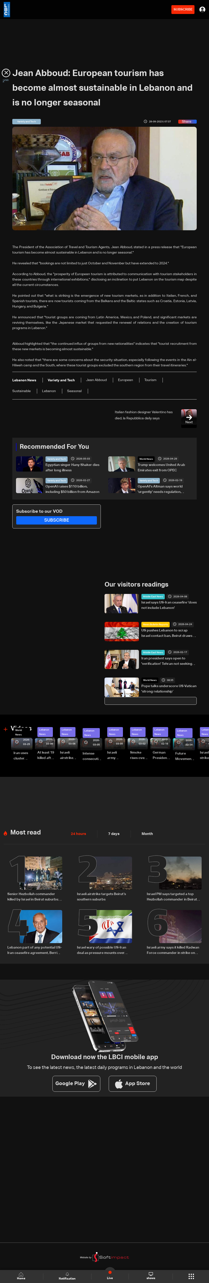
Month (145, 833)
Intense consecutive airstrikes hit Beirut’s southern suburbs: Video (92, 756)
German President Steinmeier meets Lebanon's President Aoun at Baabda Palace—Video (161, 755)
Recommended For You (54, 447)
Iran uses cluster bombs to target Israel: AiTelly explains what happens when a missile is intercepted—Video (23, 756)
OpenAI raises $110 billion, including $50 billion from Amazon (72, 489)
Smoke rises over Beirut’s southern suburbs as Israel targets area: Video (139, 755)
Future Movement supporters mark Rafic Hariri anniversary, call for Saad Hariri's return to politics (185, 756)
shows (150, 1276)
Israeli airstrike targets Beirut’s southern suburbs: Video (67, 755)
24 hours (78, 833)
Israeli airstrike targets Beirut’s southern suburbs (101, 895)
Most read (25, 831)
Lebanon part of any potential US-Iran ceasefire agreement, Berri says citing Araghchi (34, 949)
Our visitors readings (136, 584)
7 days (112, 833)
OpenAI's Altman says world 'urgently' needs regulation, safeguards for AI (160, 489)
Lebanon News (44, 731)
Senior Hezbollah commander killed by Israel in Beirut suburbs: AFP (33, 896)
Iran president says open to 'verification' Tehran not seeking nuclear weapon (166, 661)
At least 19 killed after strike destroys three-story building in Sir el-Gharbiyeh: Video (46, 755)
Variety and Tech (56, 459)
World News (146, 459)
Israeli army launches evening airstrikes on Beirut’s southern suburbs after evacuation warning (116, 755)
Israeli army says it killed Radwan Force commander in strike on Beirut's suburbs (173, 949)
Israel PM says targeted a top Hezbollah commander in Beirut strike (172, 896)
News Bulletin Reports (155, 624)
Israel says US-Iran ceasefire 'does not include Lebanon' (169, 605)
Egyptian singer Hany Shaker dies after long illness (72, 467)
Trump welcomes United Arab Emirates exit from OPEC (161, 467)
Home (21, 1276)
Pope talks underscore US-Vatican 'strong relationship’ (168, 688)
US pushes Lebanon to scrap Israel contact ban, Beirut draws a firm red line (168, 633)
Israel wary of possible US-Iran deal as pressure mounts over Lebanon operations (101, 949)
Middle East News (153, 596)
